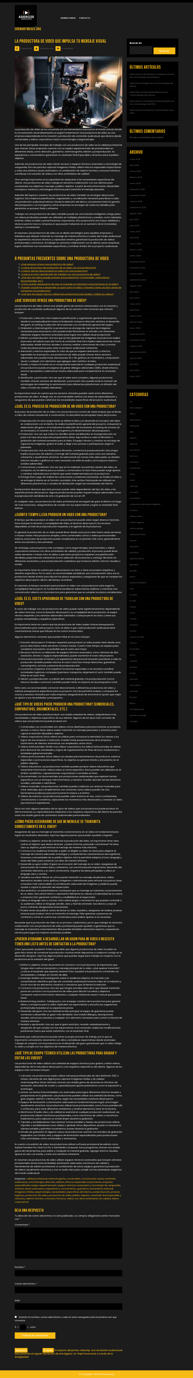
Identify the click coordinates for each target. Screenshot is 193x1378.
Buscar (164, 51)
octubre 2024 (136, 273)
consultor (134, 492)
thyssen (133, 697)
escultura (134, 552)
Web (17, 1300)
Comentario (22, 1224)
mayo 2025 (135, 231)
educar (133, 540)
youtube (134, 721)
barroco (134, 456)
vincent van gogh (138, 715)
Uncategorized (137, 709)
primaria (134, 679)
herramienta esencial (101, 1188)
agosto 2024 (136, 285)
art (131, 401)
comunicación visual (92, 1178)
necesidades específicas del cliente (71, 1191)
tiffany (132, 703)
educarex (134, 546)
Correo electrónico (26, 1283)
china (132, 474)
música (133, 643)
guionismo (83, 1188)
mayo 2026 (135, 159)
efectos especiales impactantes (83, 1182)
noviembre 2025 (137, 195)
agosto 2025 (136, 213)
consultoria (135, 498)
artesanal (134, 425)
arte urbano (135, 419)
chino (132, 480)
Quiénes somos (68, 18)
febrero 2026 (136, 177)
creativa (134, 510)
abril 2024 (134, 310)
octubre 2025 (136, 201)
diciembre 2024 (137, 261)
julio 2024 (134, 291)
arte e (132, 413)
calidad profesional (36, 1178)
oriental (133, 661)
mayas (133, 606)
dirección (50, 1182)
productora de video (60, 1195)
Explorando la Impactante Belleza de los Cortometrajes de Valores (149, 93)
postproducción (101, 1191)
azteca (133, 438)
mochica (134, 624)
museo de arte (137, 637)
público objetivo (81, 1195)
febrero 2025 (136, 249)
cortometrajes (36, 1182)
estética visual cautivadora (30, 1188)
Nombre (20, 1267)
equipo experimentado (43, 1185)
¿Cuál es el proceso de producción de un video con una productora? (58, 267)
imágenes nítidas (24, 1191)
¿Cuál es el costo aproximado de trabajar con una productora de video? (60, 274)
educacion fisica (138, 534)
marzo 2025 (135, 243)
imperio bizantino (138, 582)
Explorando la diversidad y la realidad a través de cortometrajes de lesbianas (152, 76)
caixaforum (135, 468)
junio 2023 (134, 370)
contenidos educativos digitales (145, 504)
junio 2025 (134, 225)
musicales (135, 649)
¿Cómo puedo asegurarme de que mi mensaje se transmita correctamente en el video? (70, 284)
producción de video (36, 1195)
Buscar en (136, 43)
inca (132, 588)
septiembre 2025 (138, 207)
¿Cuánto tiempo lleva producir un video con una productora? (54, 270)
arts (131, 432)
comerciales (73, 1178)
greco (133, 576)
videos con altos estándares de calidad (89, 1198)
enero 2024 (135, 328)
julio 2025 (134, 219)
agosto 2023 (136, 358)
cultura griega (136, 528)
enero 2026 (135, 183)
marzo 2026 (135, 171)
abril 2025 (134, 237)
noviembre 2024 (138, 267)
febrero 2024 (136, 322)
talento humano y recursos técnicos (46, 1198)
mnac (132, 612)
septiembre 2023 (138, 352)
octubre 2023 (136, 346)
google (133, 570)
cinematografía (57, 1178)
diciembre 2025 (137, 189)
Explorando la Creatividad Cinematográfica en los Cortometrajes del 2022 (152, 102)
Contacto (84, 18)
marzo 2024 (135, 316)
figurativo (134, 564)
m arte (133, 600)
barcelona (135, 450)
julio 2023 (134, 364)
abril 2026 (134, 165)
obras (132, 655)
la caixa (133, 594)
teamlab (134, 691)
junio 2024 (135, 298)
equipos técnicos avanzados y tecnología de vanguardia (88, 1185)
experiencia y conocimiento (61, 1188)
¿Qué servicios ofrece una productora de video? (47, 264)
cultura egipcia (137, 522)
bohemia (134, 462)
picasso (133, 667)
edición (60, 1182)
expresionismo (137, 558)
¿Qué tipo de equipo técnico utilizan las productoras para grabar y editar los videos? (67, 294)
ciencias (134, 486)
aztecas (133, 444)
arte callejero (136, 407)
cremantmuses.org (28, 29)
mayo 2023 (135, 376)
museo (133, 631)
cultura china (136, 516)
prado (133, 673)
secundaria (135, 685)
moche (133, 618)
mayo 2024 (135, 304)
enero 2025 (135, 255)
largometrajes (43, 1191)
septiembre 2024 (138, 279)
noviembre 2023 (137, 340)
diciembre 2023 (137, 334)
